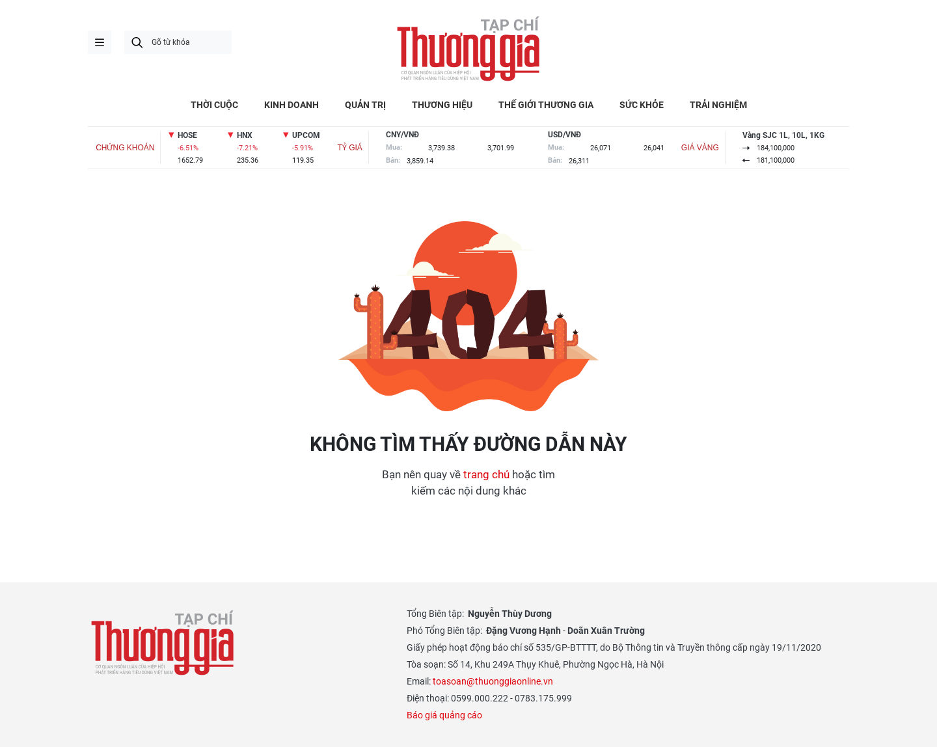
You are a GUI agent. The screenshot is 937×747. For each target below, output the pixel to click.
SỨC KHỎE (641, 105)
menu (99, 42)
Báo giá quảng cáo (444, 715)
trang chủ (486, 474)
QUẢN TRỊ (365, 105)
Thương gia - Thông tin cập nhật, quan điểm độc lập (468, 49)
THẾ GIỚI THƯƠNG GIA (545, 105)
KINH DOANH (291, 105)
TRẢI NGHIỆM (718, 105)
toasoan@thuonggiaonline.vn (493, 681)
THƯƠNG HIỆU (442, 105)
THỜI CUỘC (214, 105)
